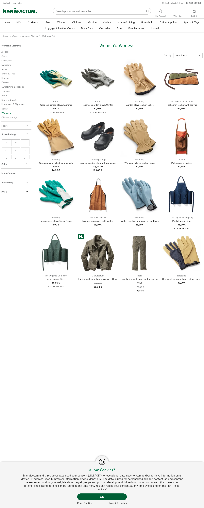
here (91, 485)
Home (5, 36)
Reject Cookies (84, 503)
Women (15, 36)
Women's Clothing (30, 36)
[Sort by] (188, 55)
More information (118, 503)
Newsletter (17, 3)
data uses (126, 475)
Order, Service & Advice (181, 3)
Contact (6, 3)
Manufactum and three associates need (47, 475)
